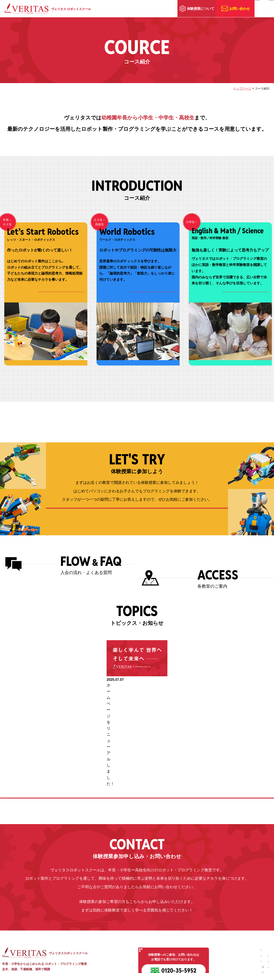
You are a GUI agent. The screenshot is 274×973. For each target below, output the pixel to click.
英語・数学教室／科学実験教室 (202, 945)
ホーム (183, 916)
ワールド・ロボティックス (199, 939)
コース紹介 (186, 928)
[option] (137, 693)
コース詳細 (65, 295)
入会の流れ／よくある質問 (252, 928)
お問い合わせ (239, 8)
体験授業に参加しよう (249, 922)
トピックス (241, 939)
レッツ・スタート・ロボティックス (205, 933)
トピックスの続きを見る (137, 740)
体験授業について (200, 8)
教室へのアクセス (246, 934)
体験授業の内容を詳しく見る (137, 523)
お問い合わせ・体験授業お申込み (137, 880)
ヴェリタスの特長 (191, 922)
